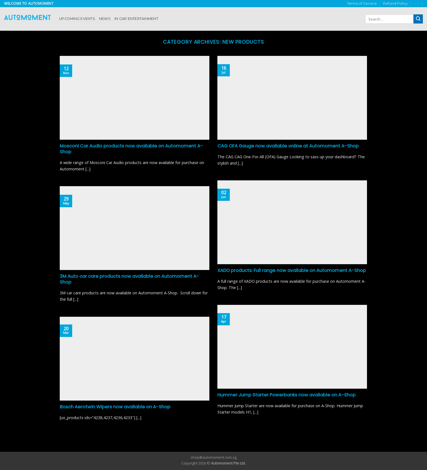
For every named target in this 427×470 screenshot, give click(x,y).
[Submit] (418, 19)
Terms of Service (362, 3)
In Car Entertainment (136, 19)
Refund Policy (395, 3)
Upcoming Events (77, 19)
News (105, 19)
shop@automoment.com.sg (213, 457)
